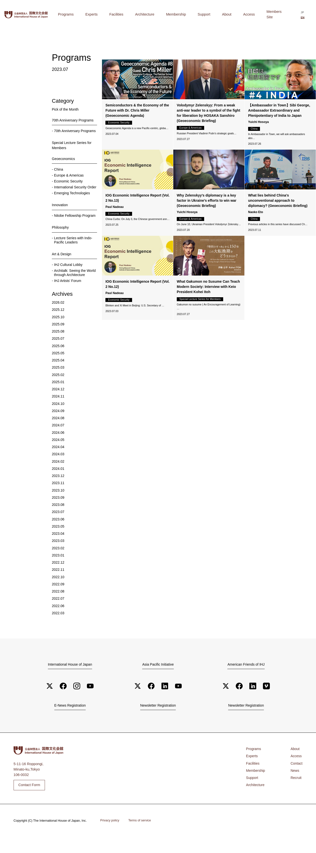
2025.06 (58, 361)
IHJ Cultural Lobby (69, 279)
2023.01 (58, 571)
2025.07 (58, 354)
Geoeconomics (64, 163)
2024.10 (58, 419)
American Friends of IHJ (246, 679)
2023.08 (58, 520)
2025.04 (58, 376)
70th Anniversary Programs (73, 120)
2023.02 (58, 564)
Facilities (151, 14)
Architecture (172, 14)
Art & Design (62, 269)
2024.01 (58, 484)
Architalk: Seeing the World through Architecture (75, 288)
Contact (296, 780)
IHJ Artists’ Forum (68, 296)
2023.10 (58, 506)
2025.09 (58, 340)
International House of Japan (70, 679)
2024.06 (58, 448)
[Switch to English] (305, 15)
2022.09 (58, 600)
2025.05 (58, 369)
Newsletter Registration (158, 721)
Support (217, 14)
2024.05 (58, 455)
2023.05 (58, 542)
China (58, 174)
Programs (115, 14)
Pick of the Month (66, 109)
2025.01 (58, 397)
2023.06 (58, 535)
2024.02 (58, 477)
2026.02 (58, 318)
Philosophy (60, 242)
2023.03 (58, 556)
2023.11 (58, 499)
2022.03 (58, 629)
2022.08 (58, 607)
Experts (133, 14)
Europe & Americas (69, 180)
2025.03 (58, 383)
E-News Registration (70, 721)
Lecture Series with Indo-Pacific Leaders (74, 255)
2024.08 (58, 434)
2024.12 (58, 405)
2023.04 (58, 549)
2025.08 (58, 347)
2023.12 (58, 491)
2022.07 (58, 614)
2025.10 (58, 333)
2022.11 (58, 585)
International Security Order (71, 195)
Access (247, 14)
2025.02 (58, 390)
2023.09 (58, 513)
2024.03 (58, 470)
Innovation (60, 215)
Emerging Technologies (73, 203)
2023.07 (58, 528)
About (232, 14)
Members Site (269, 14)
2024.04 (58, 462)
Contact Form (29, 801)
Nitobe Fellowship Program (68, 228)
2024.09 (58, 426)
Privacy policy (110, 836)
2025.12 (58, 325)
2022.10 (58, 593)
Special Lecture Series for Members (72, 150)
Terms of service (141, 836)
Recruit (295, 794)
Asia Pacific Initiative (158, 679)
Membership (196, 14)
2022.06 (58, 621)
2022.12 (58, 578)
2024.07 (58, 441)
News (294, 787)
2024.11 (58, 412)
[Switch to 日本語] (297, 15)
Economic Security (69, 186)
